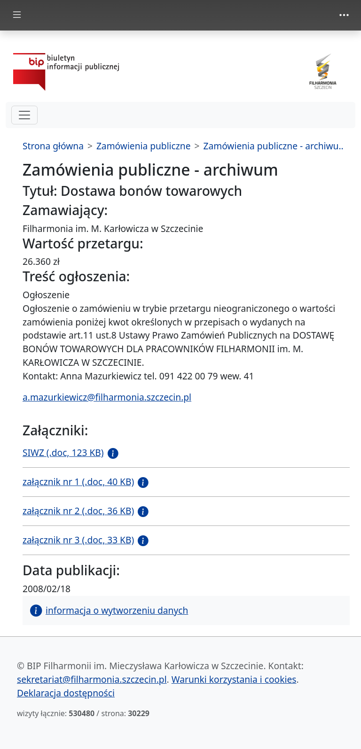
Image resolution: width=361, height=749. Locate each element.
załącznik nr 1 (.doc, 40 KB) (78, 481)
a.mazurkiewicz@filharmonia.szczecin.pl (107, 397)
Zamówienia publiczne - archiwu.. (273, 145)
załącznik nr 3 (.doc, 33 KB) (78, 539)
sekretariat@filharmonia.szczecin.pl (92, 679)
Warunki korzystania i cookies (234, 679)
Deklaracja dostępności (66, 693)
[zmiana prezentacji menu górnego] (344, 15)
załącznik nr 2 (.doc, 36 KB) (78, 510)
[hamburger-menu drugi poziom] (24, 115)
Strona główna (53, 145)
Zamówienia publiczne (143, 145)
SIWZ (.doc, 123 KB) (63, 452)
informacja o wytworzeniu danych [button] (109, 610)
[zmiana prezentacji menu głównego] (17, 15)
